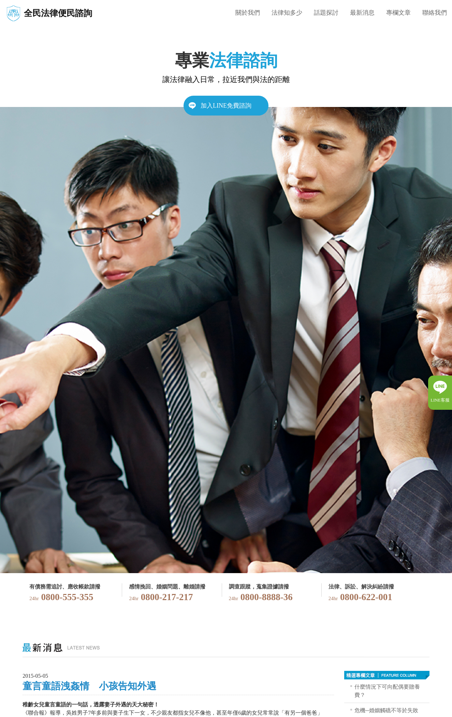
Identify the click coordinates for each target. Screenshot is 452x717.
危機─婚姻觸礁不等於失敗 (386, 710)
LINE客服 (440, 400)
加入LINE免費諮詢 (226, 105)
